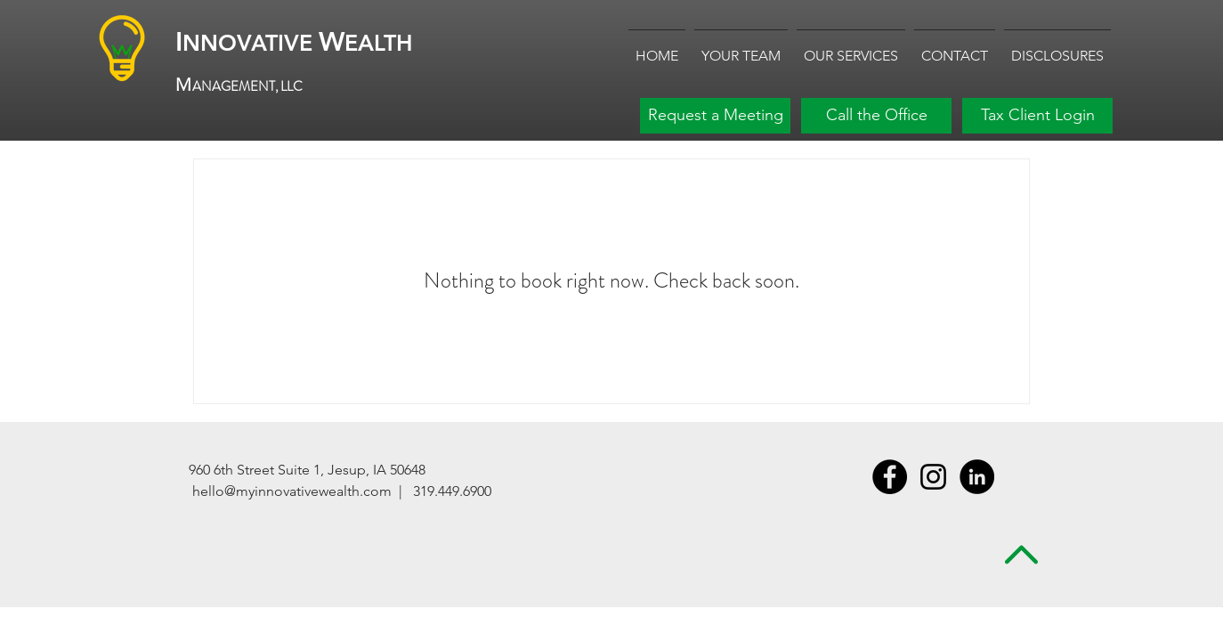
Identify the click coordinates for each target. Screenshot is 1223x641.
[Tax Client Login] (1037, 116)
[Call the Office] (876, 116)
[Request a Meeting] (715, 116)
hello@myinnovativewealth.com (292, 491)
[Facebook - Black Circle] (889, 476)
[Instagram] (933, 476)
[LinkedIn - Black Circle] (977, 476)
